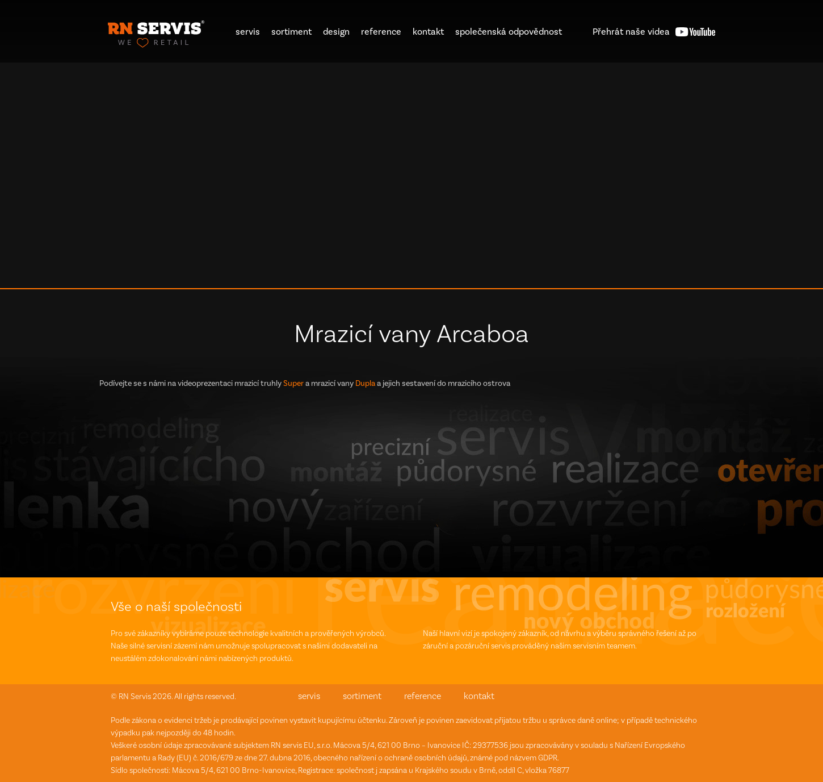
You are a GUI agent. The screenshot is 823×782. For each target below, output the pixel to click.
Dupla (365, 383)
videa (631, 31)
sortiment (291, 31)
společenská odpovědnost (508, 31)
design (336, 31)
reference (381, 31)
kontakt (428, 31)
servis (248, 31)
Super (293, 383)
